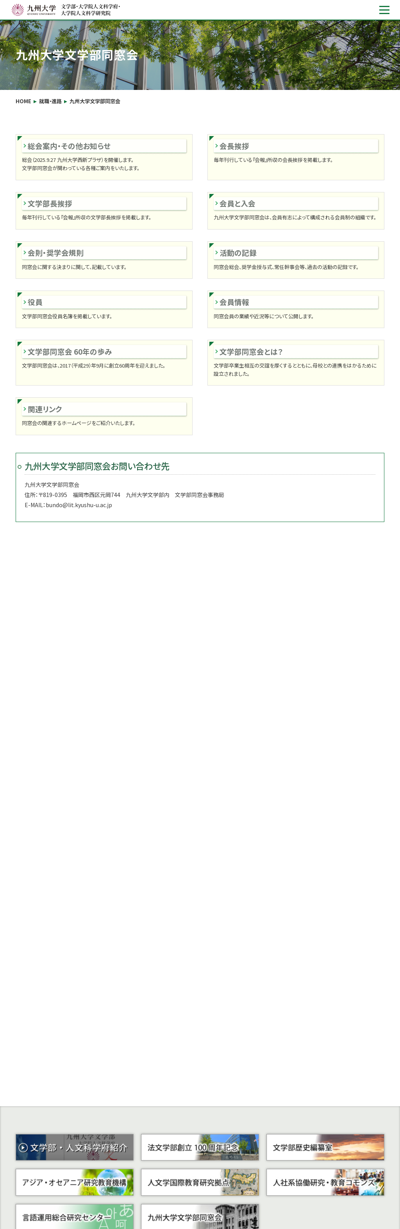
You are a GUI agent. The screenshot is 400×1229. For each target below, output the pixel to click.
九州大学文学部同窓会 (95, 101)
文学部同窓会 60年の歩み (70, 351)
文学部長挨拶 (50, 203)
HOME (23, 101)
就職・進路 (50, 101)
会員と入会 (237, 203)
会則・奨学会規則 (56, 252)
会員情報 (234, 301)
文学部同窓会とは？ (251, 351)
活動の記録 (238, 252)
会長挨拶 (234, 145)
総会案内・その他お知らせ (69, 145)
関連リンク (45, 409)
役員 (35, 301)
